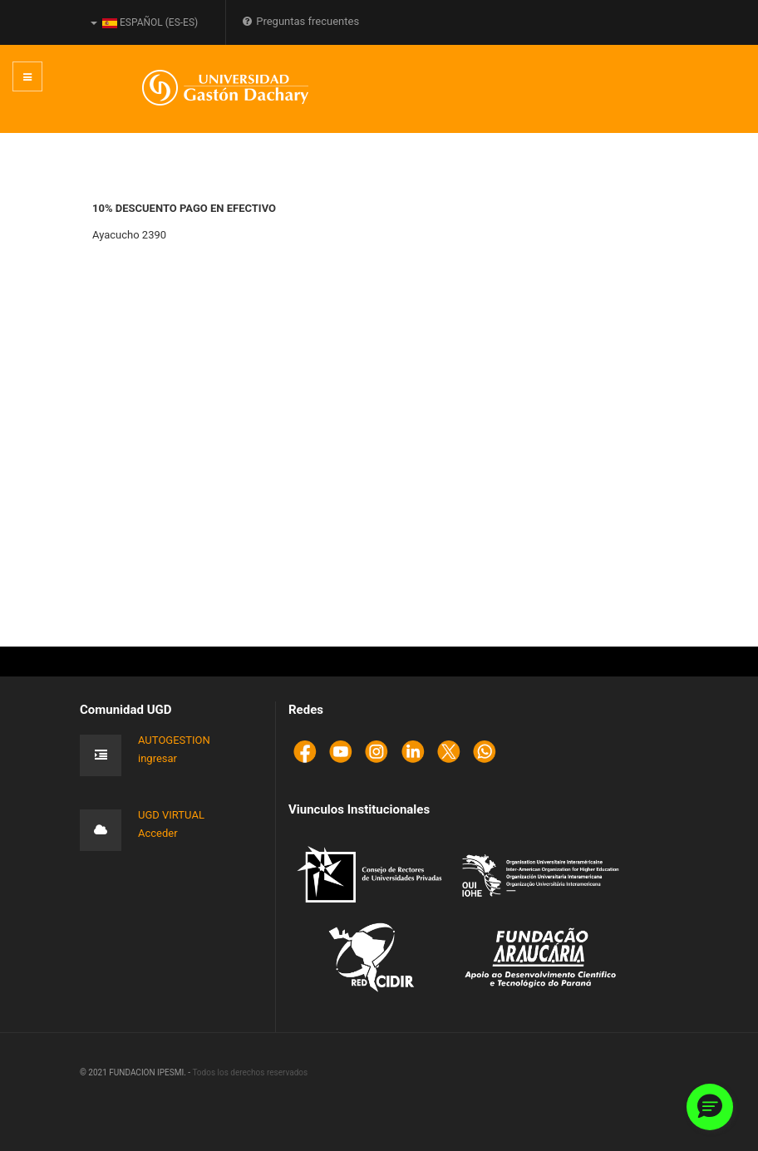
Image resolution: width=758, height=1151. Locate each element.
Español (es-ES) (144, 22)
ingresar (157, 758)
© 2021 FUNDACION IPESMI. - (136, 1072)
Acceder (158, 833)
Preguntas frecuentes (301, 21)
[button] (710, 1107)
